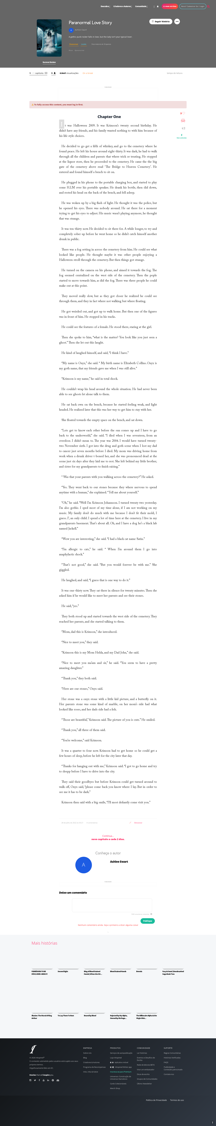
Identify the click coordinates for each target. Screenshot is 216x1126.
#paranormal (79, 50)
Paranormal (73, 44)
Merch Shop (115, 1088)
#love (71, 50)
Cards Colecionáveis (118, 1084)
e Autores (122, 6)
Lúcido (83, 44)
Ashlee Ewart (119, 862)
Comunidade (141, 6)
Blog (85, 1058)
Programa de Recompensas (94, 1067)
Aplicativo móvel (119, 1062)
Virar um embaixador (145, 1069)
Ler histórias (142, 1053)
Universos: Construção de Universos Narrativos (120, 1077)
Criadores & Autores (91, 1062)
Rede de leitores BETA (146, 1065)
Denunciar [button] (138, 823)
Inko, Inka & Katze (90, 1072)
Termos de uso (177, 1100)
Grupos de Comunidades (147, 1079)
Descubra (105, 6)
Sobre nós (87, 1053)
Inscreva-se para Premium (120, 1072)
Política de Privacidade (156, 1100)
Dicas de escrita (143, 1074)
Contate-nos (169, 1074)
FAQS (166, 1062)
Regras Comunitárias (172, 1053)
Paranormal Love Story (90, 22)
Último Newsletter (144, 1084)
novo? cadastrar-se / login (192, 6)
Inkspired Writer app (121, 1067)
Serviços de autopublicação (121, 1053)
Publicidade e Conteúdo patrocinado (173, 1068)
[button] (49, 38)
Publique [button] (147, 921)
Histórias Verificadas (172, 1058)
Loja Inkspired (116, 1058)
